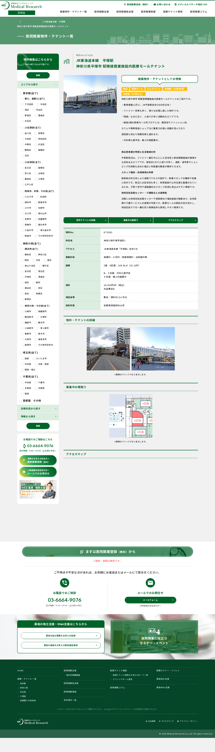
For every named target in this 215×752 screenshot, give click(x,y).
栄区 (38, 287)
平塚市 (42, 316)
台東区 (40, 173)
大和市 (26, 339)
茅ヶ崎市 (43, 328)
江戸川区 (27, 184)
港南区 (40, 276)
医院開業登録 (36, 460)
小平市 (26, 207)
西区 (25, 260)
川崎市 (26, 311)
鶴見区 (26, 254)
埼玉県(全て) (28, 352)
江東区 (40, 178)
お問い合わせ (161, 6)
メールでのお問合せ (36, 472)
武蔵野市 (41, 219)
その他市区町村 (44, 235)
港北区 (40, 271)
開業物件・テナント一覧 (73, 13)
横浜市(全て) (29, 248)
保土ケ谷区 (28, 265)
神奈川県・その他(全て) (35, 305)
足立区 (26, 167)
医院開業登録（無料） (137, 6)
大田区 (26, 138)
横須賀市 (27, 316)
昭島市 (26, 235)
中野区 (26, 144)
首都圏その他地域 (28, 713)
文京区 (26, 120)
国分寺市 (41, 224)
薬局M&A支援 (164, 699)
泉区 (25, 293)
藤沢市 (40, 322)
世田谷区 (41, 138)
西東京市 (41, 202)
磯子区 (44, 265)
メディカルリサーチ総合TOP (190, 6)
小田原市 (27, 328)
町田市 (42, 196)
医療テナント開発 (173, 13)
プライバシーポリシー (123, 722)
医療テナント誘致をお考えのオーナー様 (130, 685)
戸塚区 (26, 276)
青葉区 (38, 293)
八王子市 (27, 196)
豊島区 (40, 115)
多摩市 (26, 219)
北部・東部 (42, 364)
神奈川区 (41, 254)
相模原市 (41, 311)
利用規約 (139, 722)
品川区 (26, 133)
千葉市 (40, 382)
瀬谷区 (26, 287)
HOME (21, 680)
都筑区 (26, 299)
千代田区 (27, 104)
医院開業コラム (198, 13)
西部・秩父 (28, 369)
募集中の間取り (136, 220)
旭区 (25, 282)
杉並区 (40, 144)
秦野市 (26, 333)
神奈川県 (24, 699)
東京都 (23, 694)
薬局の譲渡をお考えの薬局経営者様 (68, 654)
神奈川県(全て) (30, 243)
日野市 (40, 207)
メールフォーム (158, 607)
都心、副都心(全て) (33, 98)
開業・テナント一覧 (29, 689)
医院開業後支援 (124, 13)
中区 (36, 260)
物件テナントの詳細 (91, 220)
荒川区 (26, 173)
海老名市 (41, 339)
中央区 (42, 104)
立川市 (26, 213)
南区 (48, 260)
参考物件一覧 (71, 713)
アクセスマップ (181, 220)
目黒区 (40, 133)
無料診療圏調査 (73, 685)
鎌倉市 (26, 322)
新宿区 (26, 115)
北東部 (26, 388)
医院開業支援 (101, 13)
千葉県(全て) (28, 376)
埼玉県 (23, 704)
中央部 (26, 364)
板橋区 (40, 149)
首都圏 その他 (30, 400)
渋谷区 (38, 109)
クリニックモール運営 (123, 690)
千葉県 (23, 708)
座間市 (26, 344)
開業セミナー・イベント (170, 680)
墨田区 (26, 178)
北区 (25, 155)
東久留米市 (44, 230)
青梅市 (26, 224)
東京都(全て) (28, 93)
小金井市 (27, 230)
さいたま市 (40, 358)
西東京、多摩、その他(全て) (37, 191)
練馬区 (26, 149)
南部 (25, 358)
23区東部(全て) (31, 162)
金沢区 (26, 271)
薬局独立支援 (164, 689)
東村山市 (41, 213)
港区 (25, 109)
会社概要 (142, 734)
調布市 (26, 202)
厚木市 (40, 333)
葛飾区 (40, 167)
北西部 (40, 388)
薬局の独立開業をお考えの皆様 (70, 644)
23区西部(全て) (31, 127)
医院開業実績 (148, 13)
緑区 (36, 282)
